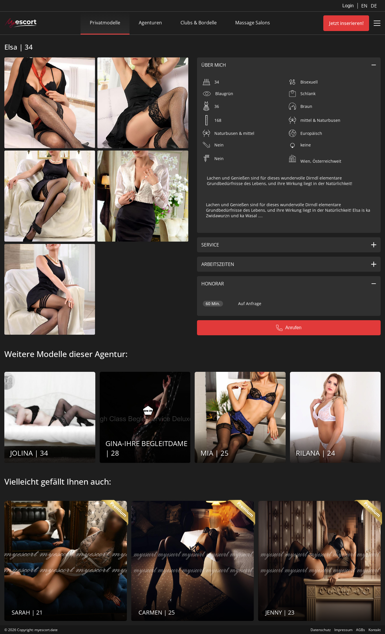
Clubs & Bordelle (198, 22)
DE (374, 6)
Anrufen (289, 328)
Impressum (343, 629)
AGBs (360, 629)
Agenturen (150, 22)
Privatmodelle (105, 22)
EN (364, 6)
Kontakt (374, 629)
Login (348, 5)
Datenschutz (321, 629)
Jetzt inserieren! (346, 23)
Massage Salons (252, 22)
